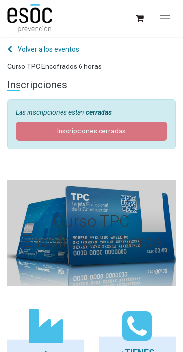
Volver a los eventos (43, 49)
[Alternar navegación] (165, 18)
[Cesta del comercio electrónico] (139, 18)
